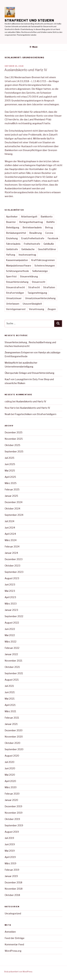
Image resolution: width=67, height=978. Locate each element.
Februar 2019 (12, 869)
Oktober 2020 (12, 743)
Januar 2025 (11, 496)
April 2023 (10, 597)
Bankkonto (47, 216)
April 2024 (10, 533)
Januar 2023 (11, 610)
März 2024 (11, 540)
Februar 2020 (12, 793)
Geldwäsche (28, 249)
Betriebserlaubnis (32, 227)
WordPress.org (13, 950)
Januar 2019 (11, 876)
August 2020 (12, 755)
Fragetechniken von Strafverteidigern (35, 414)
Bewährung (35, 233)
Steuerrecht (38, 282)
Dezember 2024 (13, 502)
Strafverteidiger (15, 292)
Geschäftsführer (47, 249)
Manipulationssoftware (18, 265)
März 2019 (10, 863)
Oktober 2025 (12, 445)
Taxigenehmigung (37, 292)
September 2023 (14, 572)
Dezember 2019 (13, 806)
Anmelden (10, 931)
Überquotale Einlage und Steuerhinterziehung (29, 373)
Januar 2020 (11, 800)
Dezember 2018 (13, 882)
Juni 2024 (10, 527)
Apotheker (12, 216)
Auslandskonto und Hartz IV (25, 70)
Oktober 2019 (12, 819)
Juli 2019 (9, 838)
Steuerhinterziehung (17, 282)
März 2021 (10, 711)
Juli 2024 (9, 521)
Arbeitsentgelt (29, 216)
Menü (33, 47)
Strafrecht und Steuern (29, 20)
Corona (49, 233)
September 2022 (14, 616)
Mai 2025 (10, 470)
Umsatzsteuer (14, 298)
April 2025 (10, 477)
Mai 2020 (10, 774)
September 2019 (14, 825)
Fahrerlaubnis (13, 243)
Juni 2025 (10, 464)
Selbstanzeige (40, 271)
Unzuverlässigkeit (32, 303)
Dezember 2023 (13, 559)
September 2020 (14, 749)
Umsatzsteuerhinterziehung (40, 298)
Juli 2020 (9, 762)
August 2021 (12, 679)
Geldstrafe (12, 249)
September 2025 (14, 451)
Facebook (53, 238)
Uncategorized (13, 913)
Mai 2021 (10, 698)
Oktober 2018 (12, 895)
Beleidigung (12, 227)
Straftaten (49, 287)
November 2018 (13, 888)
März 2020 (11, 787)
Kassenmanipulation (17, 260)
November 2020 (14, 736)
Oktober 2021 (12, 667)
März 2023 (11, 603)
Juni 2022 (10, 629)
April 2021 (10, 705)
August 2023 (12, 578)
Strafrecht (34, 287)
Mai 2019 (10, 850)
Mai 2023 (10, 591)
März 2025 (11, 483)
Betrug (49, 227)
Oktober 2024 (12, 508)
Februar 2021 (12, 717)
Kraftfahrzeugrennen (43, 260)
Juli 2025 (9, 458)
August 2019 (12, 831)
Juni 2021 (10, 692)
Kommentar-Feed (14, 944)
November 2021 (13, 660)
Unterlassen (12, 303)
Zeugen (52, 309)
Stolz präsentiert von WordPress (18, 971)
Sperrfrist (11, 276)
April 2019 (10, 857)
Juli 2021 (9, 686)
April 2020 (10, 781)
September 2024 (14, 515)
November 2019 (13, 812)
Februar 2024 (12, 546)
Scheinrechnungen (44, 265)
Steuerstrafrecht (15, 287)
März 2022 (10, 641)
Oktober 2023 (12, 565)
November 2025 (14, 438)
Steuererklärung (29, 276)
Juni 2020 (10, 768)
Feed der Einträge (14, 938)
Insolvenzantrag (27, 254)
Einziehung (12, 238)
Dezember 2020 (13, 730)
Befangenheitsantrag (31, 222)
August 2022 (12, 622)
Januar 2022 (11, 654)
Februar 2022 (12, 648)
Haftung (10, 254)
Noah (7, 414)
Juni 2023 (10, 584)
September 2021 (14, 673)
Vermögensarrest (16, 309)
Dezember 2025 (13, 432)
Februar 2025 (12, 489)
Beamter (11, 222)
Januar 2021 (11, 724)
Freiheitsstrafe (32, 243)
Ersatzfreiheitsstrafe (32, 238)
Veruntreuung (36, 309)
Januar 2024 (11, 553)
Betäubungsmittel (16, 233)
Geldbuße (49, 243)
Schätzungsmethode (17, 271)
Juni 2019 (10, 844)
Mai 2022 (10, 635)
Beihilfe (50, 222)
